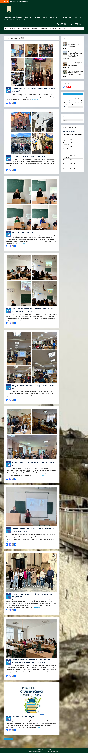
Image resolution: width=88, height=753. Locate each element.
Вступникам (53, 28)
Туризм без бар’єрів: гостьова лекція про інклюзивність (73, 44)
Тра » (74, 110)
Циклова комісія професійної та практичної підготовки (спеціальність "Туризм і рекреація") (43, 17)
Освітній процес (25, 28)
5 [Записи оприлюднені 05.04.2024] (75, 98)
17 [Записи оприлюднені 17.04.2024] (69, 102)
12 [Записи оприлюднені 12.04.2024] (75, 100)
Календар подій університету (70, 131)
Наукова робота (43, 28)
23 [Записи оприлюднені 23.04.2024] (67, 104)
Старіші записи (8, 739)
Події (19, 28)
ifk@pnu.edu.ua (63, 24)
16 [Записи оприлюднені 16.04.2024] (67, 102)
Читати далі (35, 99)
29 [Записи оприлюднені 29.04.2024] (64, 106)
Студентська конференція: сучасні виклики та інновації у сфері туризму (75, 72)
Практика (34, 28)
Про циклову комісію (10, 28)
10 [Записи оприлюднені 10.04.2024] (69, 100)
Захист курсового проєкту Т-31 (24, 232)
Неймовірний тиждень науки (23, 717)
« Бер (71, 110)
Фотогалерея (62, 28)
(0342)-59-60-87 (64, 23)
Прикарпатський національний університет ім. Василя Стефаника (42, 751)
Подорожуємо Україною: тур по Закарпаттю (28, 156)
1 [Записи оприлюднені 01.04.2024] (64, 98)
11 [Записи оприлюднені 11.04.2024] (72, 100)
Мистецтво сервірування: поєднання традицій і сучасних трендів (75, 64)
